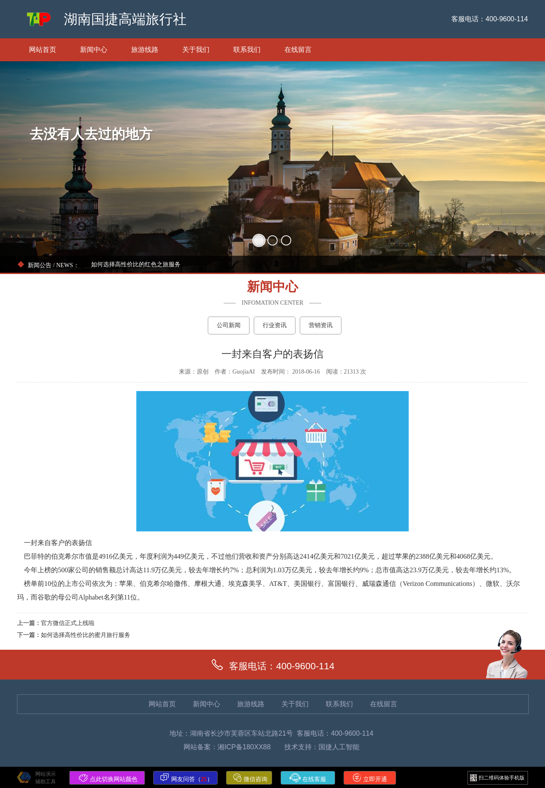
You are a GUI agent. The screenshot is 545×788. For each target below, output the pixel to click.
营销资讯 (321, 325)
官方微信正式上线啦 (68, 623)
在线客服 (308, 777)
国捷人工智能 (338, 747)
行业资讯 (275, 325)
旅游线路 (144, 49)
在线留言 (298, 49)
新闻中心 (93, 49)
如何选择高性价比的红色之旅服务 (136, 264)
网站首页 (42, 49)
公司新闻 (229, 325)
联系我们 (247, 49)
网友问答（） (186, 777)
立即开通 (370, 777)
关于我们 (195, 49)
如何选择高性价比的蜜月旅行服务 (85, 635)
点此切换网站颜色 (108, 777)
